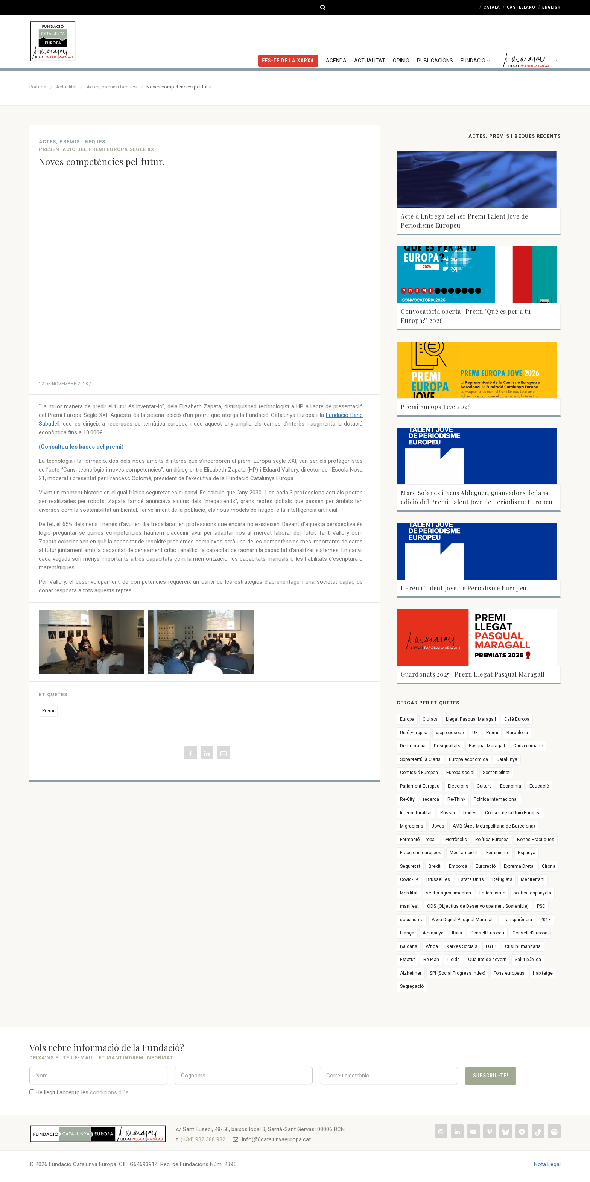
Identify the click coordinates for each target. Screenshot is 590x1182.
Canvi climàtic (528, 745)
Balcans (408, 946)
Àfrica (432, 946)
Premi (48, 710)
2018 (545, 919)
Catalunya (506, 759)
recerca (431, 799)
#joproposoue (450, 732)
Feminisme (497, 852)
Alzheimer (410, 973)
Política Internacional (496, 799)
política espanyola (532, 893)
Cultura (484, 786)
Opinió (401, 40)
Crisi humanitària (523, 946)
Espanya (526, 852)
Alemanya (433, 933)
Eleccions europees (420, 852)
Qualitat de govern (487, 959)
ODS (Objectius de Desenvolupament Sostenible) (478, 906)
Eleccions (458, 786)
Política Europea (492, 839)
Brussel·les (438, 879)
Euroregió (486, 866)
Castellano (521, 7)
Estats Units (471, 879)
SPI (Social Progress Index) (457, 973)
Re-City (407, 799)
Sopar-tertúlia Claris (420, 759)
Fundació (476, 40)
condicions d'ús (109, 1092)
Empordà (458, 866)
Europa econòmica (468, 759)
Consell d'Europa (529, 933)
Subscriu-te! (490, 1075)
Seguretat (410, 866)
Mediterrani (532, 879)
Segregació (412, 986)
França (407, 933)
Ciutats (430, 719)
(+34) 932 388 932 (203, 1139)
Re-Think (456, 799)
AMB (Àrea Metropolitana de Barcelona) (494, 826)
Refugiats (502, 879)
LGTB (491, 946)
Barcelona (517, 732)
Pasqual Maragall (487, 745)
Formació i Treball (418, 839)
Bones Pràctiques (535, 839)
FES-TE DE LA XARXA (288, 40)
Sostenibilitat (496, 772)
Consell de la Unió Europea (513, 812)
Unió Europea (413, 732)
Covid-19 (409, 879)
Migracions (411, 826)
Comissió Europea (419, 772)
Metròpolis (456, 839)
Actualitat (369, 40)
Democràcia (413, 745)
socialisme (411, 919)
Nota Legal (547, 1164)
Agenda (336, 40)
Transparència (517, 919)
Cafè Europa (516, 719)
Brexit (435, 866)
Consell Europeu (487, 933)
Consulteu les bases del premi (81, 446)
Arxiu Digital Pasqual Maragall (463, 919)
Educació (539, 786)
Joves (438, 826)
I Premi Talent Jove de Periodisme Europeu (464, 588)
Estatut (407, 959)
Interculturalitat (416, 812)
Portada (37, 87)
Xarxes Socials (461, 946)
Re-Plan (431, 959)
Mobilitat (409, 893)
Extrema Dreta (519, 866)
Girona (548, 866)
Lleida (453, 959)
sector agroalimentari (448, 893)
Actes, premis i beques (112, 87)
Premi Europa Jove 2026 (436, 407)
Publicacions (435, 40)
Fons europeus (509, 973)
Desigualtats (447, 745)
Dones (470, 812)
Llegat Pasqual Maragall (471, 719)
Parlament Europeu (419, 786)
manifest (409, 906)
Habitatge (543, 973)
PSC (541, 906)
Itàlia (457, 933)
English (551, 7)
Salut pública (528, 959)
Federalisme (492, 893)
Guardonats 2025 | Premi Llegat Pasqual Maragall (473, 674)
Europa (407, 719)
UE (475, 732)
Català (492, 7)
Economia (510, 786)
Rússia (447, 812)
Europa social (460, 772)
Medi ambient (464, 852)
